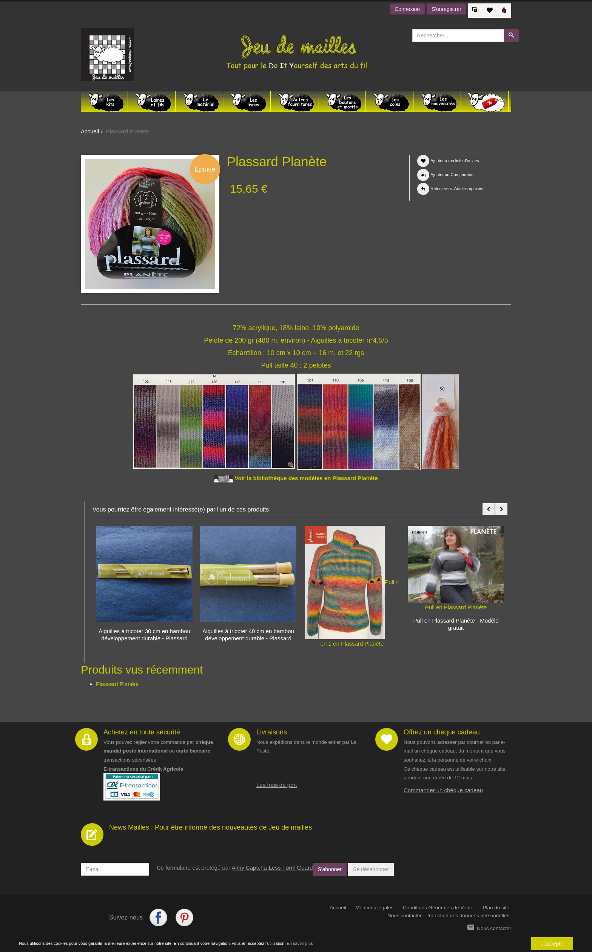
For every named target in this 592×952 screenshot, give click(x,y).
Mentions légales (374, 907)
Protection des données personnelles (467, 915)
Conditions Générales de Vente (438, 907)
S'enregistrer (446, 9)
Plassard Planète (117, 684)
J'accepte (552, 944)
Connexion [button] (407, 9)
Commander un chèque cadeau (443, 790)
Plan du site (496, 907)
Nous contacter (404, 915)
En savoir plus (300, 943)
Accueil (90, 131)
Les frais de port (276, 785)
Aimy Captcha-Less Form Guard (272, 867)
